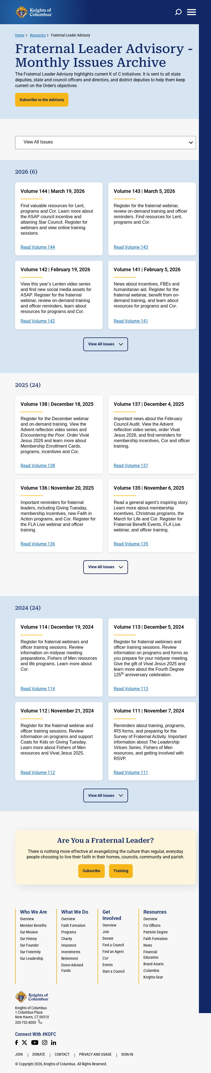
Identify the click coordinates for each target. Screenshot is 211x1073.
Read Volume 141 (131, 321)
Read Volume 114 (38, 688)
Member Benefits (33, 925)
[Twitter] (24, 1042)
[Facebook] (16, 1042)
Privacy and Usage (95, 1054)
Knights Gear (153, 977)
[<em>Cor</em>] (105, 958)
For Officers (151, 925)
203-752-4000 (25, 1022)
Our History (28, 938)
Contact (62, 1054)
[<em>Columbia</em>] (153, 970)
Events (107, 965)
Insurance (68, 945)
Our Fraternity (30, 952)
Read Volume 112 (38, 772)
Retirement (69, 958)
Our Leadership (31, 958)
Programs (68, 932)
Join (105, 932)
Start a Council (113, 971)
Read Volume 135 (131, 544)
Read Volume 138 (38, 465)
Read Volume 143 (131, 247)
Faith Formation (73, 925)
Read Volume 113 (131, 688)
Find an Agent (113, 951)
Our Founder (29, 945)
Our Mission (29, 932)
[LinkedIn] (53, 1042)
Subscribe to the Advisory (42, 100)
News (147, 945)
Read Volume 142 (38, 321)
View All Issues (101, 344)
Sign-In (127, 1054)
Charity (66, 938)
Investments (70, 952)
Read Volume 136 (38, 544)
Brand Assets (153, 964)
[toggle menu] (191, 12)
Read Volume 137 (131, 465)
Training (120, 871)
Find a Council (113, 945)
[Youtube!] (34, 1042)
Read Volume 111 (131, 772)
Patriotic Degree (155, 932)
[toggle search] (178, 12)
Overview (27, 919)
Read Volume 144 (38, 247)
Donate (107, 938)
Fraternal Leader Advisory (70, 35)
